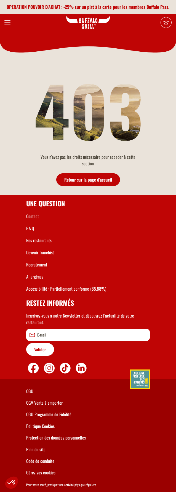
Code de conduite (40, 461)
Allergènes (34, 276)
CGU (29, 391)
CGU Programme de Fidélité (48, 414)
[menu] (7, 22)
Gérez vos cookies (40, 472)
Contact (32, 216)
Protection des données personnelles (56, 437)
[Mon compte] (166, 22)
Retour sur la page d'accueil (88, 179)
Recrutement (36, 264)
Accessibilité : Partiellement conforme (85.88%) (66, 288)
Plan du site (36, 449)
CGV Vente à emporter (44, 402)
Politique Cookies (40, 426)
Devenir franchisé (40, 252)
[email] (88, 335)
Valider (40, 349)
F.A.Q (30, 228)
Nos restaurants (39, 240)
